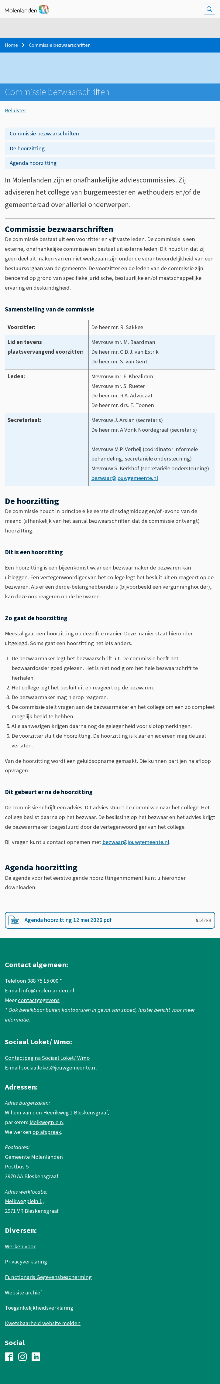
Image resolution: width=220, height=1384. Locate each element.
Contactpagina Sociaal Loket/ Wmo (47, 1058)
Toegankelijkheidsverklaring (39, 1308)
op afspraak (47, 1132)
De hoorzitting (27, 148)
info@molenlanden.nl (47, 991)
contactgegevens (39, 1000)
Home (11, 45)
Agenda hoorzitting (33, 163)
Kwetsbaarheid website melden (43, 1323)
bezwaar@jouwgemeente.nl (124, 478)
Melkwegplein (46, 1122)
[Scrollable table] (110, 403)
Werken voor (20, 1246)
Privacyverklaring (26, 1262)
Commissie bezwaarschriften (44, 134)
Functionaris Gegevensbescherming (48, 1277)
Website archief (23, 1293)
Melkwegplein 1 (23, 1201)
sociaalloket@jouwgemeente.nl (59, 1068)
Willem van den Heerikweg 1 (39, 1113)
